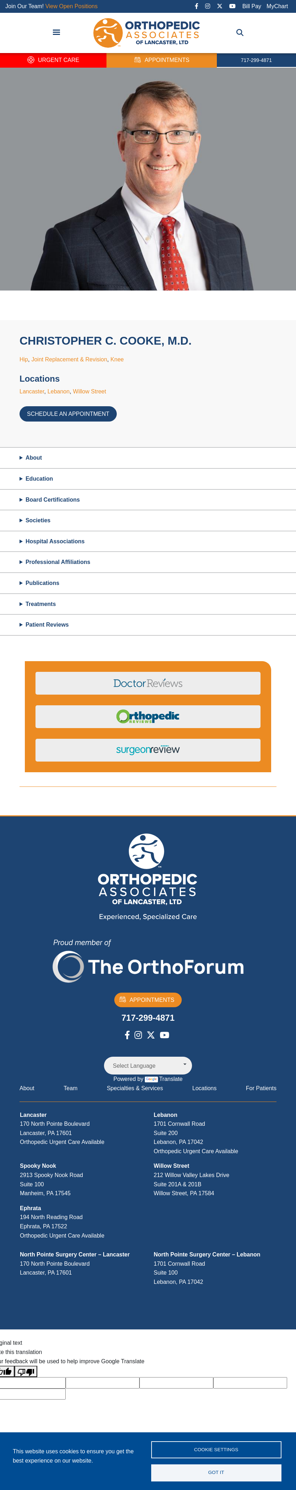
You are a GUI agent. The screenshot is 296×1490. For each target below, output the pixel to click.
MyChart (277, 6)
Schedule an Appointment (68, 414)
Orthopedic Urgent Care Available (62, 1142)
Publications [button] (42, 583)
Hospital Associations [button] (55, 541)
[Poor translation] (26, 1371)
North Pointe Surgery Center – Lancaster (75, 1254)
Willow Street (89, 391)
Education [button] (39, 479)
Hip (24, 359)
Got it (216, 1472)
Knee (117, 359)
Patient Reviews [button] (47, 625)
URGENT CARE (53, 60)
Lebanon (59, 391)
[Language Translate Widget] (148, 1066)
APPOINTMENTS (161, 60)
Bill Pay (251, 6)
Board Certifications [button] (53, 500)
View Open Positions (71, 6)
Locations (204, 1088)
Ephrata (30, 1208)
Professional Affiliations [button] (58, 562)
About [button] (34, 458)
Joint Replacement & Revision (69, 359)
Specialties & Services (135, 1088)
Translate (163, 1079)
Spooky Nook (38, 1166)
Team (70, 1088)
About (27, 1088)
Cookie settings (216, 1449)
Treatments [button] (41, 604)
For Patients (261, 1088)
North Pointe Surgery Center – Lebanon (207, 1254)
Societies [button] (38, 520)
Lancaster (32, 391)
